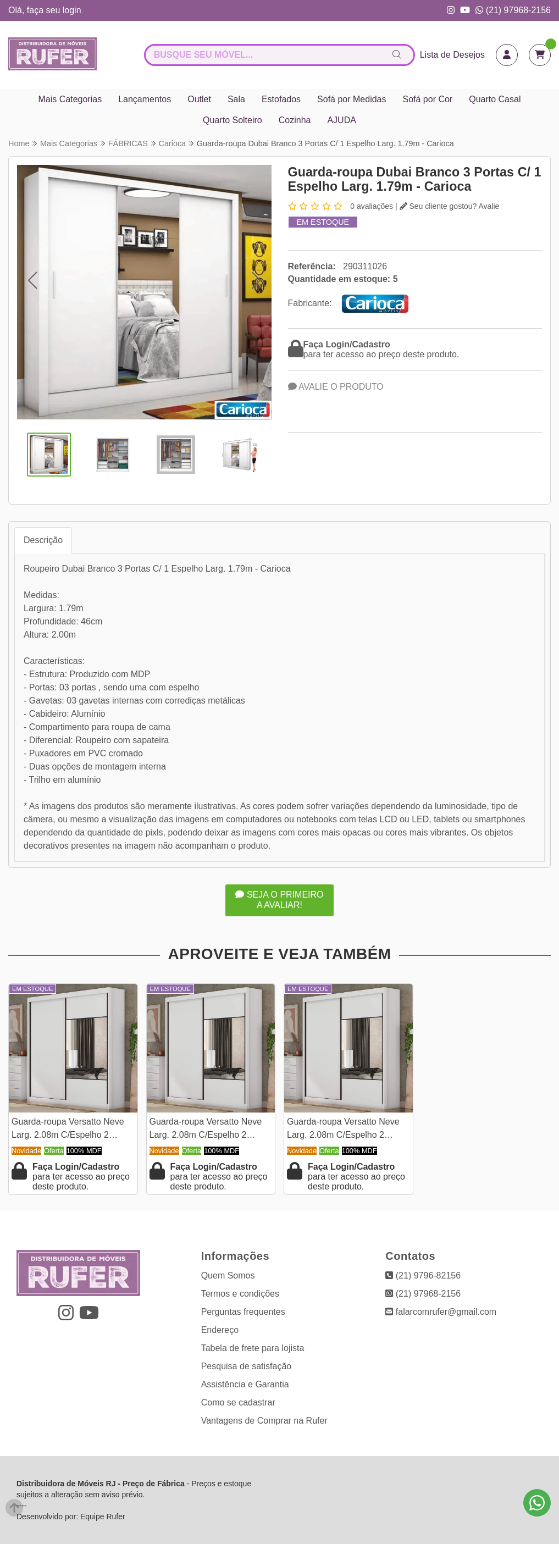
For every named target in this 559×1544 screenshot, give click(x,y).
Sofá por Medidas (351, 99)
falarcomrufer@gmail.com (440, 1311)
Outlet (199, 99)
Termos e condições (240, 1293)
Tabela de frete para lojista (253, 1348)
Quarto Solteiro (232, 120)
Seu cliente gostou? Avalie (450, 206)
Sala (236, 99)
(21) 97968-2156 (513, 10)
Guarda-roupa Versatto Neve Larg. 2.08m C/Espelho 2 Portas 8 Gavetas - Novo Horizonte (68, 1130)
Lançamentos (144, 99)
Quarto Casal (495, 99)
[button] (32, 280)
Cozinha (295, 120)
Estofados (281, 99)
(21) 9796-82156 (423, 1275)
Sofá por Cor (427, 99)
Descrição (43, 540)
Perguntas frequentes (243, 1311)
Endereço (220, 1330)
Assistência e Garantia (245, 1384)
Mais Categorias (70, 99)
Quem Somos (228, 1275)
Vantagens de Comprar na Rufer (264, 1420)
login (72, 10)
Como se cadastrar (238, 1402)
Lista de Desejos (452, 54)
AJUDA (341, 120)
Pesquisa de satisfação (246, 1366)
